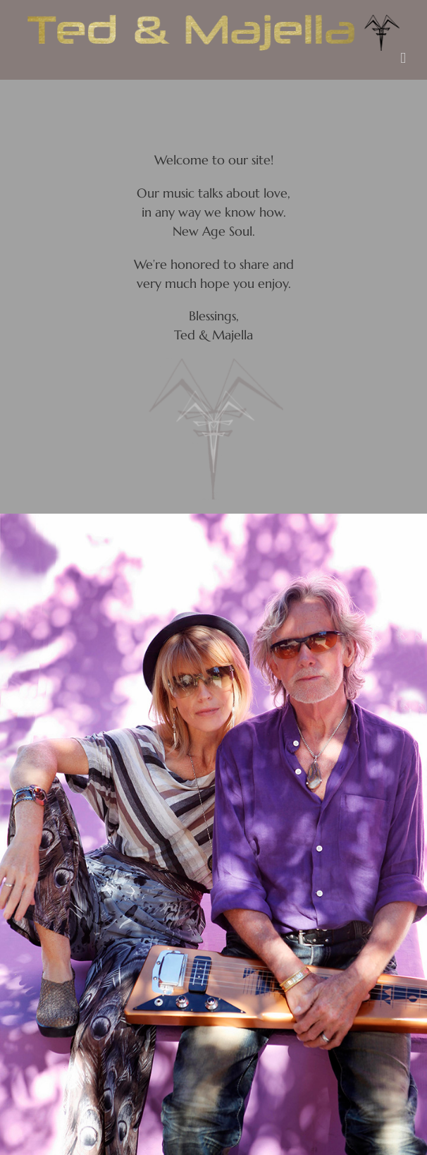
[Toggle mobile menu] (403, 58)
